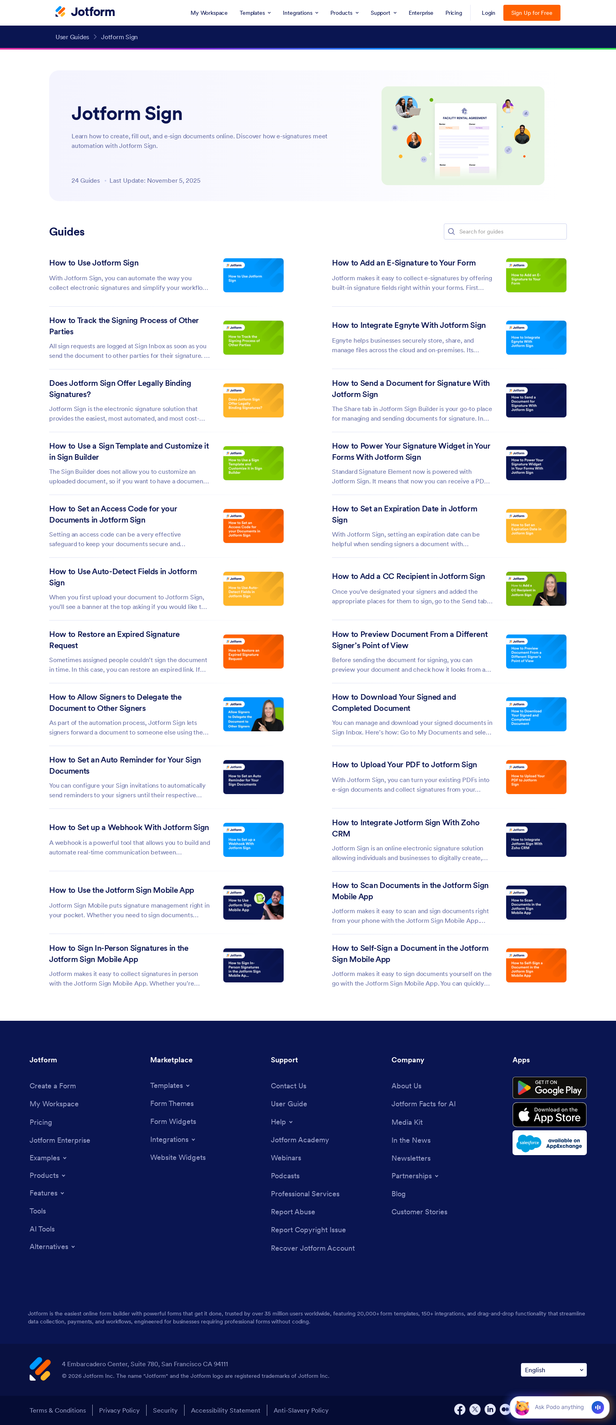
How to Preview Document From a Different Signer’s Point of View (409, 640)
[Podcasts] (285, 1176)
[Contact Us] (288, 1086)
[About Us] (406, 1086)
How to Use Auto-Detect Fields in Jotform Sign (123, 577)
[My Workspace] (54, 1104)
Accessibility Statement (225, 1410)
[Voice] (598, 1407)
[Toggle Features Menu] (48, 1193)
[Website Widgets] (178, 1157)
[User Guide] (289, 1104)
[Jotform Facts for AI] (423, 1104)
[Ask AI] (559, 1407)
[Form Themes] (172, 1103)
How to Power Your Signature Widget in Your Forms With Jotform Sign (411, 451)
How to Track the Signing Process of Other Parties (124, 326)
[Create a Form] (53, 1086)
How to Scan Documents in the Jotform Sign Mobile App (410, 891)
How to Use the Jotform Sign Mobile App (121, 890)
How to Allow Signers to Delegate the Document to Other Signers (115, 702)
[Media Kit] (407, 1122)
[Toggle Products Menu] (48, 1175)
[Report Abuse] (293, 1212)
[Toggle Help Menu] (282, 1122)
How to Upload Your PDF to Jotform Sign (404, 764)
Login (489, 12)
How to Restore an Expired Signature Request (114, 640)
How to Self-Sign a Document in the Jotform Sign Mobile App (410, 953)
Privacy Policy (119, 1410)
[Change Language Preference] (554, 1370)
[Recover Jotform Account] (313, 1248)
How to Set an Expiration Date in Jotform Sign (404, 514)
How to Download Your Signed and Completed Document (394, 702)
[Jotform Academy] (300, 1140)
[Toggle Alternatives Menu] (53, 1246)
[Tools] (38, 1211)
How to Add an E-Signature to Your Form (404, 262)
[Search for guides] (512, 231)
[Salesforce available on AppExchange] (550, 1142)
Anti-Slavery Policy (301, 1410)
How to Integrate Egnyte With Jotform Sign (409, 325)
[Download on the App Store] (550, 1114)
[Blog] (398, 1194)
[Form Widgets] (173, 1121)
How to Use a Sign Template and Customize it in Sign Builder (129, 451)
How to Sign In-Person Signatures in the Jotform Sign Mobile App (119, 953)
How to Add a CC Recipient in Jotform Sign (408, 576)
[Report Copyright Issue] (308, 1230)
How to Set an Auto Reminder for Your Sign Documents (125, 765)
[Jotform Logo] (85, 12)
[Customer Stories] (419, 1212)
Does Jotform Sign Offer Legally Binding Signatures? (120, 388)
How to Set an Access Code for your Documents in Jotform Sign (113, 514)
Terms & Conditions (58, 1410)
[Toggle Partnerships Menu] (415, 1176)
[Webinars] (286, 1158)
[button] (451, 232)
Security (165, 1410)
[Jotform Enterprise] (60, 1140)
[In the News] (411, 1140)
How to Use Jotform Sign (93, 262)
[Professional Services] (305, 1194)
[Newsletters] (411, 1158)
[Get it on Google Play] (550, 1088)
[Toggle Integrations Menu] (173, 1139)
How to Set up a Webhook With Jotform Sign (129, 827)
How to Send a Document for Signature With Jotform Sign (411, 388)
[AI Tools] (42, 1229)
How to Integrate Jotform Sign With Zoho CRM (406, 828)
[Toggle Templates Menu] (170, 1085)
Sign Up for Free (531, 12)
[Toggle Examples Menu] (49, 1158)
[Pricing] (41, 1122)
